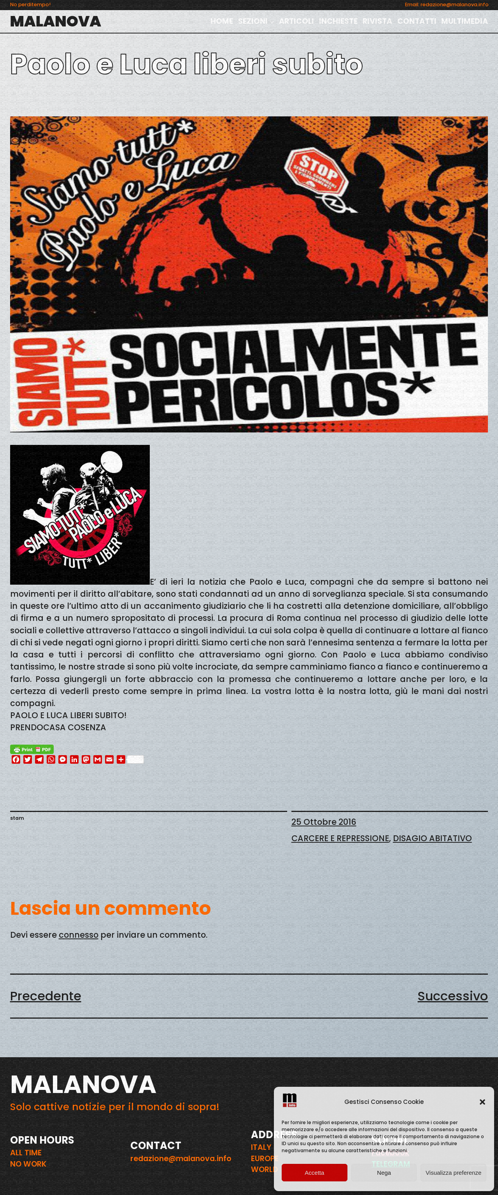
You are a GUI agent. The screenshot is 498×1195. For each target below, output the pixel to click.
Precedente (45, 996)
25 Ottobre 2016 (323, 822)
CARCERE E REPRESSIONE (340, 838)
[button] (482, 1102)
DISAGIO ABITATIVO (432, 838)
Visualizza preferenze (453, 1172)
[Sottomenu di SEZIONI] (272, 21)
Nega (384, 1172)
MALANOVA (55, 21)
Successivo (452, 996)
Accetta (314, 1172)
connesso (78, 934)
